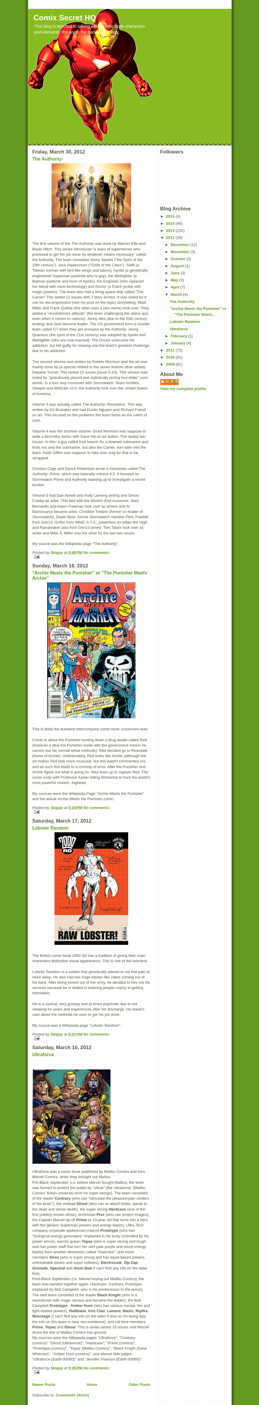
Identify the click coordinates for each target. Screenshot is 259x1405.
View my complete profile (183, 389)
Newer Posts (43, 1384)
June (176, 273)
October (178, 259)
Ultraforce (43, 1054)
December (180, 244)
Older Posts (139, 1384)
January (178, 343)
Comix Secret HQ (65, 17)
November (180, 252)
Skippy (172, 381)
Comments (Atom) (72, 1395)
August (178, 266)
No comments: (96, 552)
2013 (171, 230)
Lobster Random (50, 828)
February (179, 336)
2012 (171, 237)
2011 (171, 350)
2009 (171, 364)
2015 (171, 216)
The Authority (47, 158)
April (175, 287)
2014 (171, 223)
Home (92, 1384)
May (175, 280)
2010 (171, 357)
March (177, 294)
